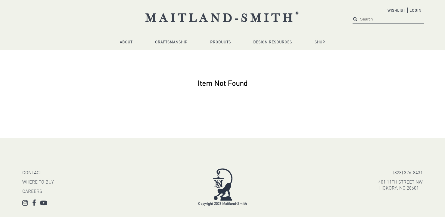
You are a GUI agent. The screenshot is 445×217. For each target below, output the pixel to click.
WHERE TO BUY (38, 182)
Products (220, 42)
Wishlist (396, 11)
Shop (320, 42)
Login (415, 11)
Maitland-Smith (223, 19)
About (126, 42)
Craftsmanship (171, 42)
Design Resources (272, 42)
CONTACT (32, 173)
